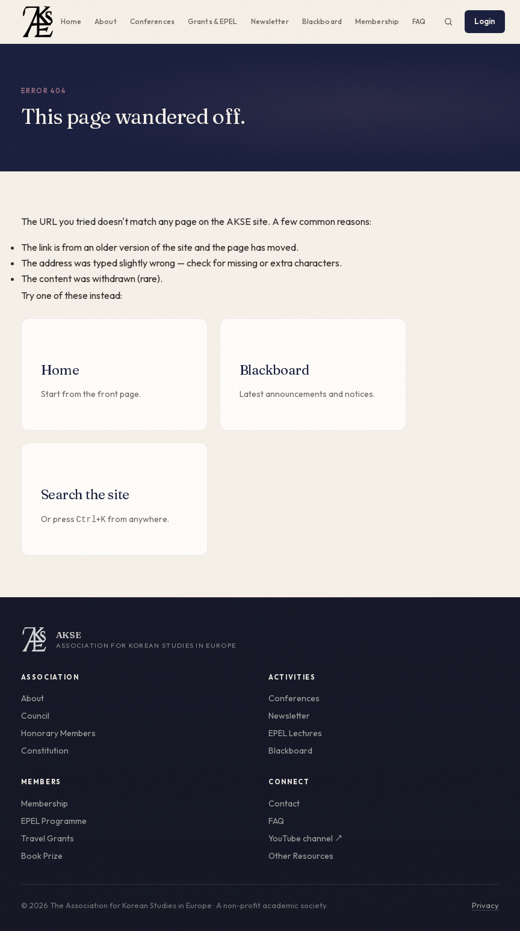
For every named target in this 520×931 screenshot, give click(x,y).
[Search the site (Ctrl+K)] (448, 21)
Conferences (152, 21)
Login (485, 21)
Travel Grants (47, 838)
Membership (377, 21)
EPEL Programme (54, 821)
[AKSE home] (260, 639)
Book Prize (42, 855)
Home (71, 21)
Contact (284, 803)
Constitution (45, 750)
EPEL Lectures (295, 733)
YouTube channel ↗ (305, 838)
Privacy (485, 905)
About (105, 21)
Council (35, 715)
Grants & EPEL (213, 21)
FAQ (419, 21)
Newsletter (270, 21)
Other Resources (300, 855)
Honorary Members (58, 733)
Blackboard (322, 21)
